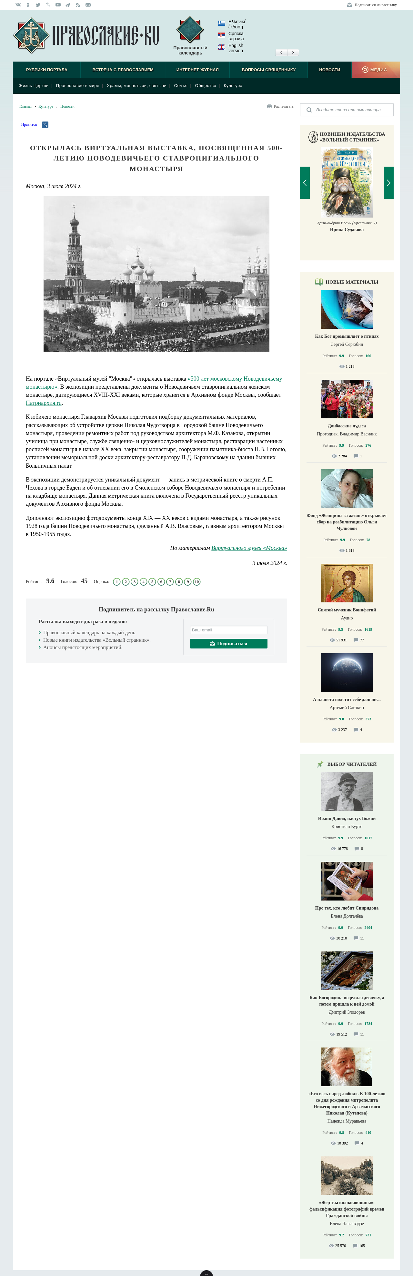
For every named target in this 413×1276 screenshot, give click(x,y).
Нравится (29, 124)
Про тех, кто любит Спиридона (347, 908)
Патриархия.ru (44, 403)
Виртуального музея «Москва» (249, 548)
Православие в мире (77, 85)
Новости (329, 69)
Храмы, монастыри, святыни (136, 85)
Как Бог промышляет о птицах (346, 336)
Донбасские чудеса (347, 426)
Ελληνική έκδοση (232, 24)
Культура (233, 85)
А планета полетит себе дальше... (347, 699)
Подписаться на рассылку (376, 5)
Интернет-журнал (197, 69)
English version (230, 48)
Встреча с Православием (123, 69)
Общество (206, 85)
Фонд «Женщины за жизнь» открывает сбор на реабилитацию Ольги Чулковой (347, 522)
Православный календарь (190, 35)
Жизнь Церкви (34, 85)
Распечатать (284, 106)
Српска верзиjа (231, 36)
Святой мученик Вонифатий (347, 610)
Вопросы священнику (269, 69)
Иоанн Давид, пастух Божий (347, 818)
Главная (25, 106)
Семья (181, 85)
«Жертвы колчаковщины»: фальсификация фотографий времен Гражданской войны (346, 1209)
